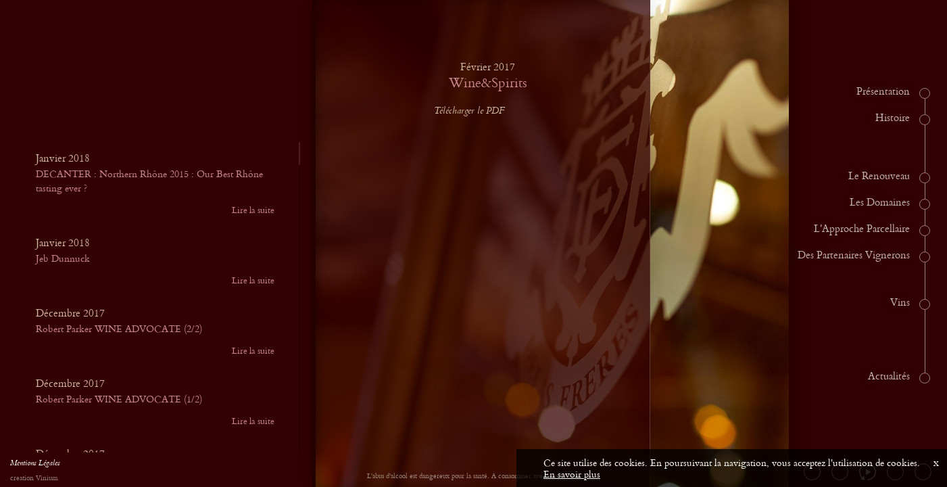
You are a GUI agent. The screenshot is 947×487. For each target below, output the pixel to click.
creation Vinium (33, 478)
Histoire (892, 118)
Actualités (889, 377)
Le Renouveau (879, 176)
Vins (900, 303)
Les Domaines (880, 203)
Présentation (883, 92)
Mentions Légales (35, 464)
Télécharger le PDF (480, 111)
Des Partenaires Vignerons (854, 255)
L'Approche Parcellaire (862, 229)
